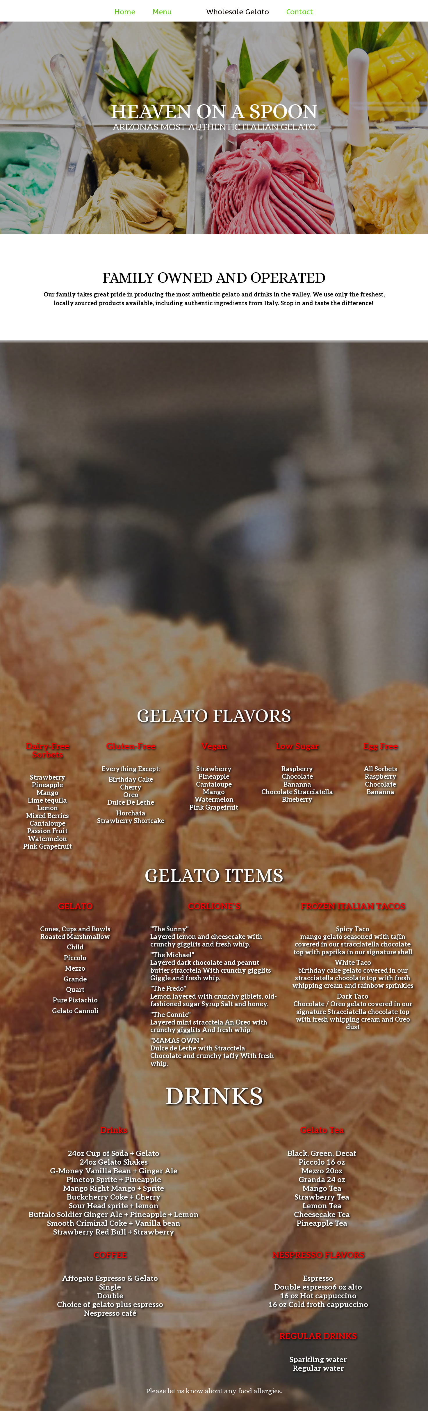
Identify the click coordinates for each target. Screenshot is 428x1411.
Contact (299, 12)
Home (125, 12)
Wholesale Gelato (237, 12)
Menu (162, 12)
